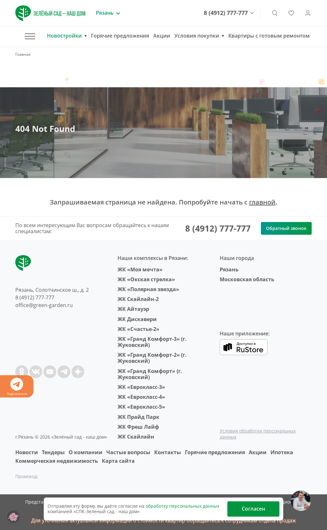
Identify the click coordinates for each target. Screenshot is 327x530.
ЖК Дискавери (137, 319)
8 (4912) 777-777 (226, 13)
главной (262, 202)
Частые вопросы (128, 452)
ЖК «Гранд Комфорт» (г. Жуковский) (150, 374)
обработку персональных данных (182, 506)
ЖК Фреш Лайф (138, 426)
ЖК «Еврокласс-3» (141, 386)
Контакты (167, 452)
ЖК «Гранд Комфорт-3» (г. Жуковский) (152, 341)
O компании (86, 452)
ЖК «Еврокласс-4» (141, 396)
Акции (161, 35)
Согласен (253, 508)
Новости (26, 452)
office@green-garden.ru (44, 305)
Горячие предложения (120, 35)
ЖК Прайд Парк (138, 416)
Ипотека (281, 452)
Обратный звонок (286, 228)
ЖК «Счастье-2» (138, 329)
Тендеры (53, 452)
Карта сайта (118, 460)
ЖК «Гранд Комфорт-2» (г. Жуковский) (152, 357)
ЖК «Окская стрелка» (146, 279)
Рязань (229, 269)
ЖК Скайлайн (136, 436)
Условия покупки (196, 36)
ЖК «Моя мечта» (140, 269)
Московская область (247, 279)
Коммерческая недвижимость (56, 460)
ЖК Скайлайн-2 (138, 299)
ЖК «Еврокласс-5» (141, 406)
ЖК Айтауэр (133, 308)
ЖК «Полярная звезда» (148, 289)
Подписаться (17, 387)
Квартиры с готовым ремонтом (269, 35)
